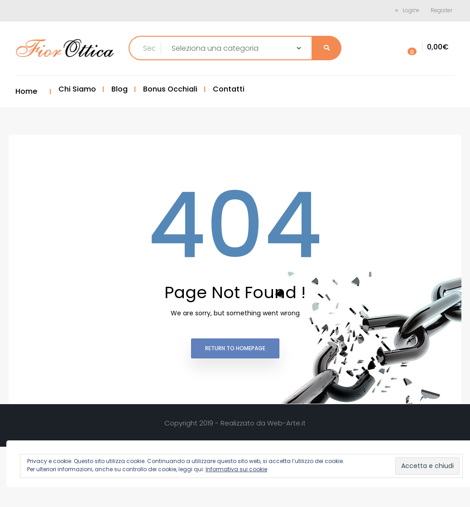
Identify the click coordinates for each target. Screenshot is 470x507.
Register (441, 10)
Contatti (229, 89)
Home (26, 91)
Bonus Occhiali (170, 89)
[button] (426, 47)
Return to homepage (235, 348)
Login (410, 10)
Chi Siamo (77, 89)
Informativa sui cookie (236, 469)
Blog (119, 89)
